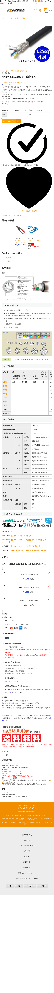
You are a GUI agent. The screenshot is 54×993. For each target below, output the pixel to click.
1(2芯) (5, 382)
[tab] (27, 268)
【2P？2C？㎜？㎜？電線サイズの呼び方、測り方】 (28, 550)
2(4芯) (5, 386)
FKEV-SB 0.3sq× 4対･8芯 (29, 600)
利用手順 (27, 862)
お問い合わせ (27, 835)
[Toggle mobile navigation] (2, 10)
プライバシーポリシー (27, 873)
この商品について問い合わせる (12, 216)
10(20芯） (6, 406)
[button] (35, 10)
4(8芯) (5, 394)
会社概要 (27, 851)
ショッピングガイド (27, 846)
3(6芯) (5, 390)
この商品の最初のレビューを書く (13, 82)
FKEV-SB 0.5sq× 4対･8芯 (29, 574)
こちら (12, 681)
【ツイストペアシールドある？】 (22, 536)
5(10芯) (5, 398)
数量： (4, 114)
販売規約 (27, 868)
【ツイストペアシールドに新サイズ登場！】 (25, 546)
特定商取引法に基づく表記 (27, 878)
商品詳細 (9, 258)
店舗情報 (27, 840)
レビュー (9, 261)
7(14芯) (5, 402)
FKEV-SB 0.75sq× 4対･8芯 (29, 587)
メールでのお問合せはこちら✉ (26, 3)
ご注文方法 (27, 857)
